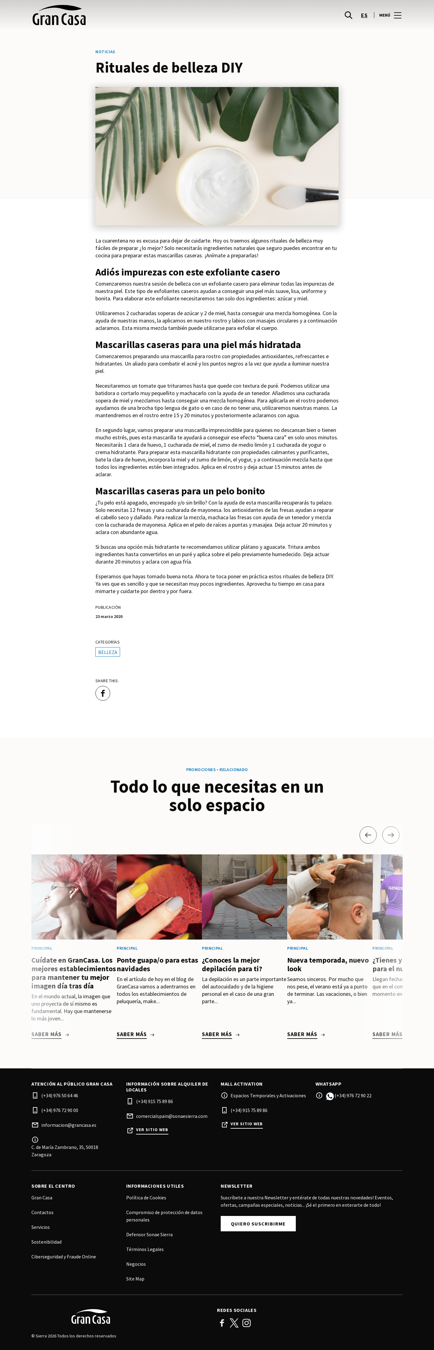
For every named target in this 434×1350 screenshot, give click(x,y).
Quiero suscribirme (258, 1224)
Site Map (135, 1279)
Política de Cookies (146, 1197)
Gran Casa (41, 1197)
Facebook (222, 1323)
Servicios (40, 1227)
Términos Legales (145, 1249)
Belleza (107, 652)
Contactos (42, 1212)
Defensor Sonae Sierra (149, 1234)
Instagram (246, 1323)
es (364, 18)
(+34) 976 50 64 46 (59, 1095)
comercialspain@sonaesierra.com (171, 1116)
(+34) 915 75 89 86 (154, 1101)
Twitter (234, 1323)
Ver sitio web (152, 1129)
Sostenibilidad (46, 1242)
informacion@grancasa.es (68, 1125)
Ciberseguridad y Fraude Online (63, 1256)
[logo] (125, 18)
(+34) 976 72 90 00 (59, 1110)
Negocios (136, 1264)
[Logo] (120, 1316)
